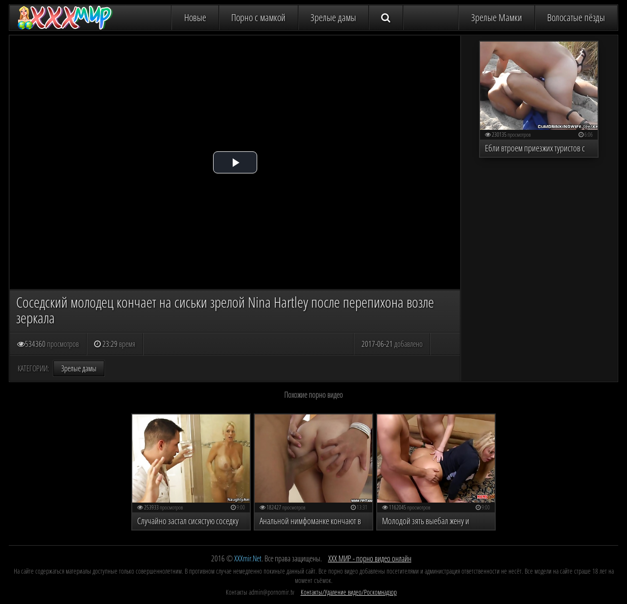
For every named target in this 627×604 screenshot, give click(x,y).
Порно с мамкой (258, 17)
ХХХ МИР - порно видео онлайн (369, 558)
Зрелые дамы (333, 17)
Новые (195, 17)
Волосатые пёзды (576, 17)
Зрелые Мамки (496, 17)
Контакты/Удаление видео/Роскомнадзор (349, 592)
